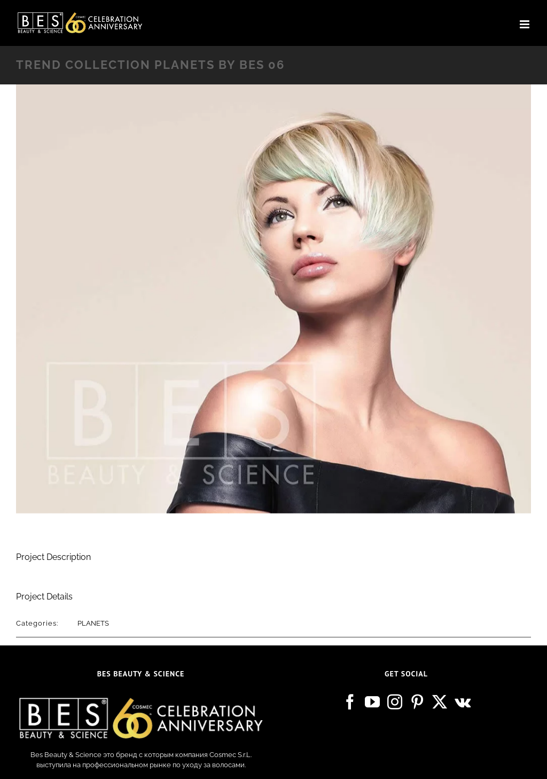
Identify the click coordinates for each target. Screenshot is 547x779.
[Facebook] (349, 702)
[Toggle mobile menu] (525, 24)
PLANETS (93, 623)
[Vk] (463, 702)
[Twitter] (439, 702)
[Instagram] (394, 702)
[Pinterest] (417, 702)
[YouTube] (372, 702)
